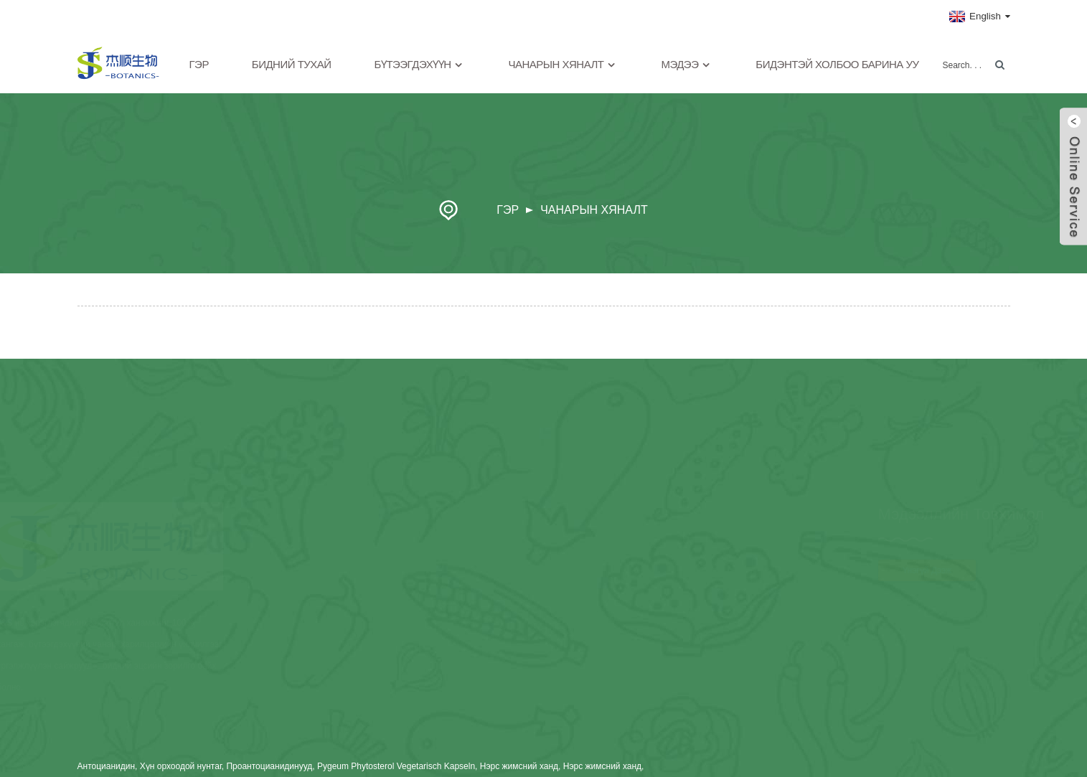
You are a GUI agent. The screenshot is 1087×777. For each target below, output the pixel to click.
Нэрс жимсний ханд (519, 766)
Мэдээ (686, 65)
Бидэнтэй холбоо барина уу (837, 64)
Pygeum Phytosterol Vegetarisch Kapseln (396, 766)
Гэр (199, 64)
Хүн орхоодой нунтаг (181, 766)
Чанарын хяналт (563, 65)
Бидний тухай (291, 64)
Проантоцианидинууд (269, 766)
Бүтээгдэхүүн (420, 65)
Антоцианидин (106, 766)
